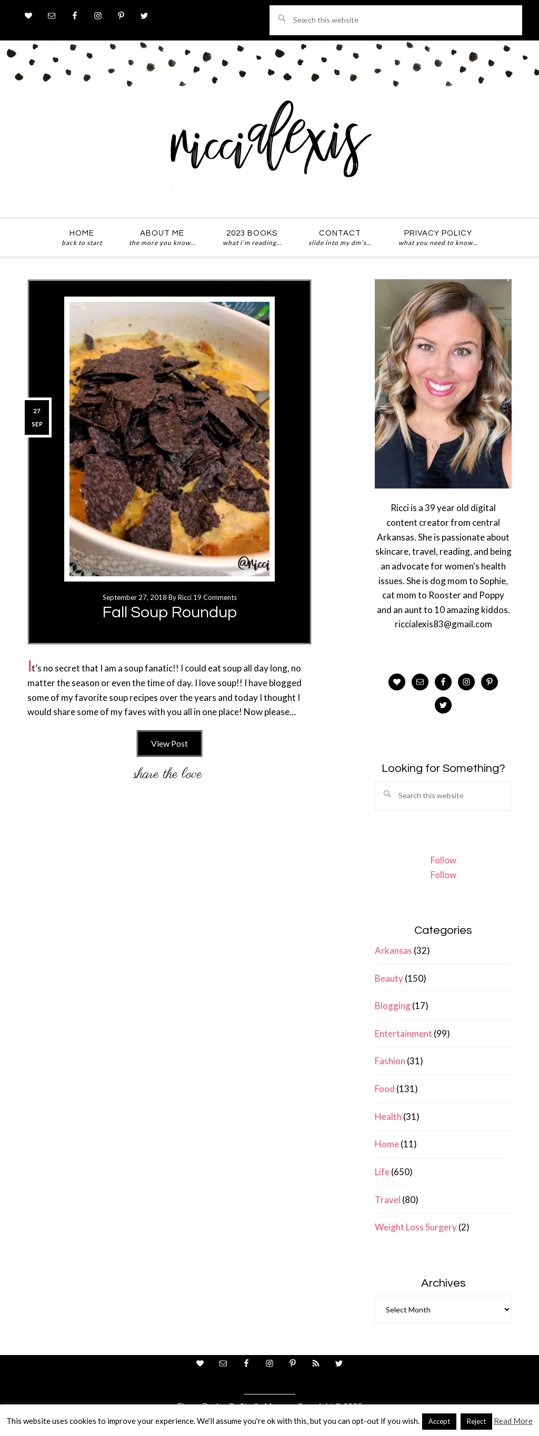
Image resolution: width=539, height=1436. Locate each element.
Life (382, 1171)
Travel (388, 1199)
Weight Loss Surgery (416, 1227)
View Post (169, 743)
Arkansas (393, 950)
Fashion (390, 1060)
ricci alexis (269, 148)
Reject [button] (476, 1421)
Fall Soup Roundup (170, 612)
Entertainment (403, 1033)
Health (388, 1116)
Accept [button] (439, 1421)
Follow (443, 859)
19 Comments (215, 597)
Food (385, 1088)
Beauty (389, 978)
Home (387, 1143)
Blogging (393, 1005)
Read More (513, 1420)
